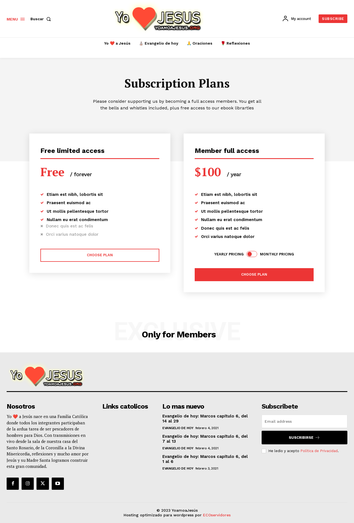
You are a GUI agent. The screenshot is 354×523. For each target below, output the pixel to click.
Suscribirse (304, 437)
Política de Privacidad (319, 450)
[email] (304, 421)
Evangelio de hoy (177, 428)
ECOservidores (217, 515)
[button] (41, 19)
